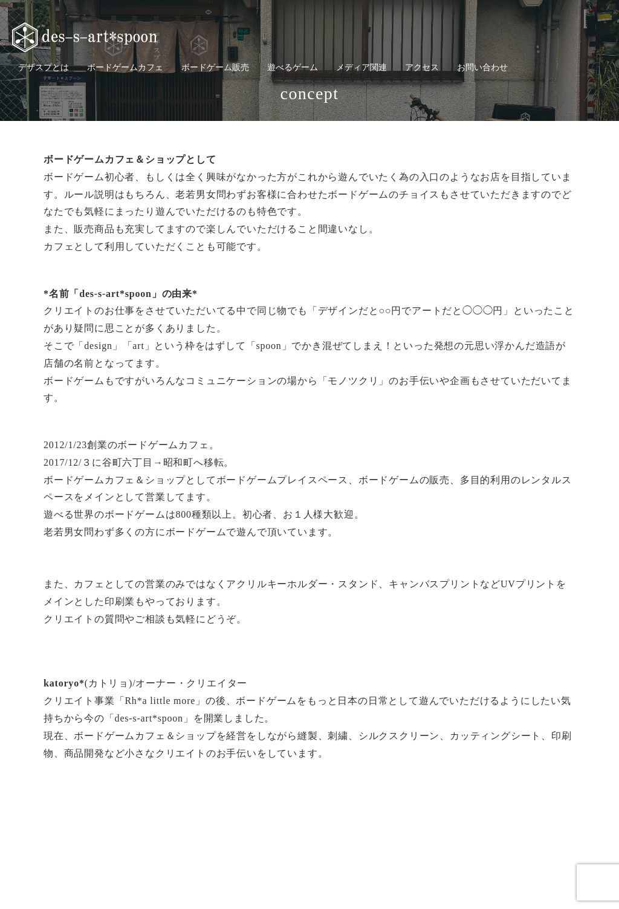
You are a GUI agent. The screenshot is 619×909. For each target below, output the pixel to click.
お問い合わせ (482, 67)
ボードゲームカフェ (125, 67)
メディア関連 (361, 67)
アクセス (422, 67)
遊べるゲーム (292, 67)
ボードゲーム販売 (215, 67)
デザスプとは (43, 67)
